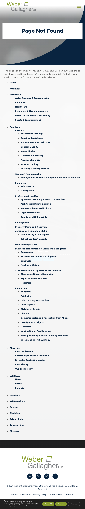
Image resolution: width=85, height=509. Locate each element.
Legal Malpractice (30, 211)
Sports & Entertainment (28, 119)
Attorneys (15, 89)
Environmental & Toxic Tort (35, 142)
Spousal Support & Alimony (35, 336)
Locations (15, 391)
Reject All (59, 504)
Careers (14, 403)
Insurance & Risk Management (31, 111)
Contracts (26, 258)
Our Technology (24, 365)
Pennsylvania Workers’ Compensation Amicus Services (50, 176)
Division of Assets (30, 306)
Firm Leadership (24, 348)
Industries (15, 94)
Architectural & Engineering (36, 202)
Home (13, 83)
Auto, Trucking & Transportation (32, 98)
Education (20, 102)
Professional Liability (26, 195)
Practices (15, 126)
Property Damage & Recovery (31, 225)
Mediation (26, 280)
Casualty (20, 130)
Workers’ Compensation (28, 173)
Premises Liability (30, 159)
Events (19, 380)
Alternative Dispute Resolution (37, 271)
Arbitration (26, 293)
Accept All (44, 504)
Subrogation (27, 189)
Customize (73, 504)
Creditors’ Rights (30, 263)
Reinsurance (27, 185)
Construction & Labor (32, 137)
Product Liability (29, 163)
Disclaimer (15, 409)
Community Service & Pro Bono (32, 352)
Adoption (26, 289)
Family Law (21, 285)
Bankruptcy (27, 250)
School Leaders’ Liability (34, 237)
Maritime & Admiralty (32, 155)
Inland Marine (28, 150)
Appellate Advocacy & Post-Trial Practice (43, 198)
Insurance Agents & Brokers (36, 206)
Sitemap (14, 427)
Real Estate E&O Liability (34, 215)
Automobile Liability (31, 133)
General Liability (29, 146)
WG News (15, 372)
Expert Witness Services (34, 276)
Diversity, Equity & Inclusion (30, 356)
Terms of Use (17, 421)
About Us (15, 344)
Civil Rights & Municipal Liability (32, 229)
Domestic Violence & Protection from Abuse (45, 315)
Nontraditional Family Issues (36, 328)
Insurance (20, 182)
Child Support (28, 302)
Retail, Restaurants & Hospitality (32, 115)
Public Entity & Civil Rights (35, 232)
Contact (13, 490)
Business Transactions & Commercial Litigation (40, 246)
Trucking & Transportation (35, 167)
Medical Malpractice (26, 242)
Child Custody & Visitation (35, 297)
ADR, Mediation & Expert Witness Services (38, 268)
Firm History (21, 361)
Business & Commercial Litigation (39, 254)
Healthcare (21, 106)
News (18, 375)
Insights (19, 384)
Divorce (25, 310)
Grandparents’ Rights (32, 319)
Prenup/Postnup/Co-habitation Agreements (44, 332)
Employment (22, 221)
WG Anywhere (17, 397)
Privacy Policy (17, 415)
